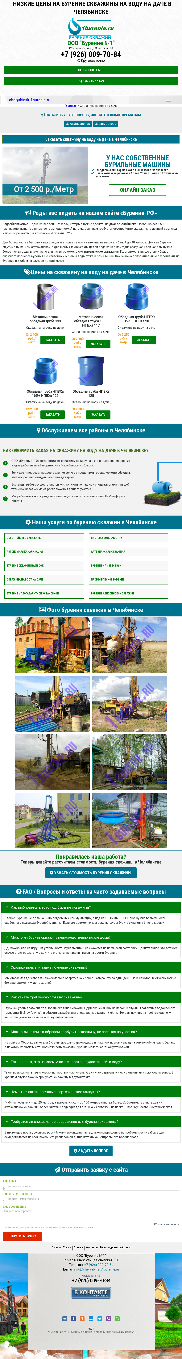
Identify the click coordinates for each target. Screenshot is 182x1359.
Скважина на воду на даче (25, 579)
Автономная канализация (25, 552)
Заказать (52, 340)
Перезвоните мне (91, 70)
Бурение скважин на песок (25, 565)
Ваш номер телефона (17, 1192)
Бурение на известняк (106, 565)
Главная (56, 1246)
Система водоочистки (106, 538)
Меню (168, 98)
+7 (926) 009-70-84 (91, 54)
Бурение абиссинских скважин (112, 593)
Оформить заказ (91, 81)
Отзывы (78, 1246)
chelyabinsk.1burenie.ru (29, 99)
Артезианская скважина (108, 552)
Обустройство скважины (24, 538)
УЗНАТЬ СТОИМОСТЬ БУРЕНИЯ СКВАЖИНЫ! (91, 872)
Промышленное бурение (107, 579)
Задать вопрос (105, 124)
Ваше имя (9, 1180)
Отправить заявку (22, 1235)
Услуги (67, 1246)
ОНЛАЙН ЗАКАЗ (137, 190)
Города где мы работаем (115, 1246)
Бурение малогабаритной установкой (33, 593)
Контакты (92, 1246)
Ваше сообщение (14, 1205)
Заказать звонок (78, 124)
